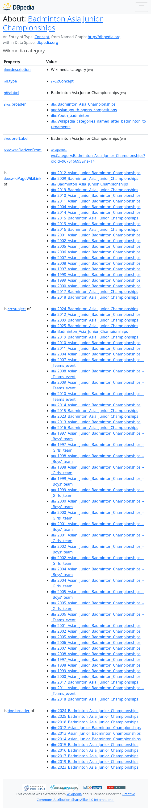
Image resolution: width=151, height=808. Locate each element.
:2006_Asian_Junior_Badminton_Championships (95, 252)
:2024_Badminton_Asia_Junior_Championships (94, 308)
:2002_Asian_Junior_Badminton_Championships (95, 240)
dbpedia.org (47, 42)
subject (17, 308)
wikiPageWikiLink (22, 178)
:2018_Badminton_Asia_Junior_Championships (94, 297)
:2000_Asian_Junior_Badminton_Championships (95, 286)
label (11, 92)
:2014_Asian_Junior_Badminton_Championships (95, 212)
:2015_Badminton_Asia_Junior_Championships (94, 218)
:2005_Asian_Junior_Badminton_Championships (95, 246)
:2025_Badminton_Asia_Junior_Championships (94, 325)
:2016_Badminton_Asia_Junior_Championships (94, 229)
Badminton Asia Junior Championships (53, 23)
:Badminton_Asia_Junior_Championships (89, 184)
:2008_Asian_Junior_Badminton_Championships (95, 263)
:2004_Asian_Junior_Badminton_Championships (95, 206)
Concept (41, 36)
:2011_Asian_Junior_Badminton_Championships (95, 201)
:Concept (62, 81)
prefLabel (16, 138)
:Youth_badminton (70, 115)
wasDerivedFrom (23, 150)
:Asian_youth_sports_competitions (84, 109)
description (17, 69)
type (10, 81)
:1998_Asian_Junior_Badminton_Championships (95, 274)
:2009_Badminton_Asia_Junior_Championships (94, 178)
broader (15, 104)
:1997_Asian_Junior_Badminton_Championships (95, 269)
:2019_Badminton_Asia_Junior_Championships (94, 189)
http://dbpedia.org (104, 36)
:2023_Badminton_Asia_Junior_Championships (94, 416)
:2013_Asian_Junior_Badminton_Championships (95, 223)
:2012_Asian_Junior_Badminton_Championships (95, 172)
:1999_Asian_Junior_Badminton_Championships (95, 280)
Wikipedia (74, 794)
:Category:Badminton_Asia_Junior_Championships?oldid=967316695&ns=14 (98, 156)
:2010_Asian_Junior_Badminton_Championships (95, 195)
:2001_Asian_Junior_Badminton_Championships (95, 235)
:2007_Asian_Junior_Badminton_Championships (95, 257)
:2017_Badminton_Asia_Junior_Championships (94, 291)
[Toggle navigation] (141, 7)
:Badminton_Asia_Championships (83, 104)
